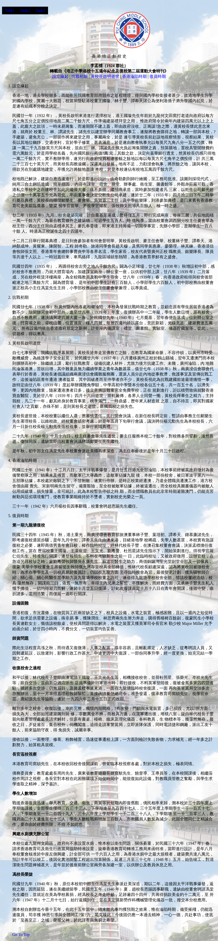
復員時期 (158, 76)
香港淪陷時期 (134, 76)
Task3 (40, 10)
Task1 (10, 10)
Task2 (25, 10)
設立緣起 (60, 76)
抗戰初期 (79, 76)
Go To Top (21, 934)
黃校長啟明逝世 (105, 76)
